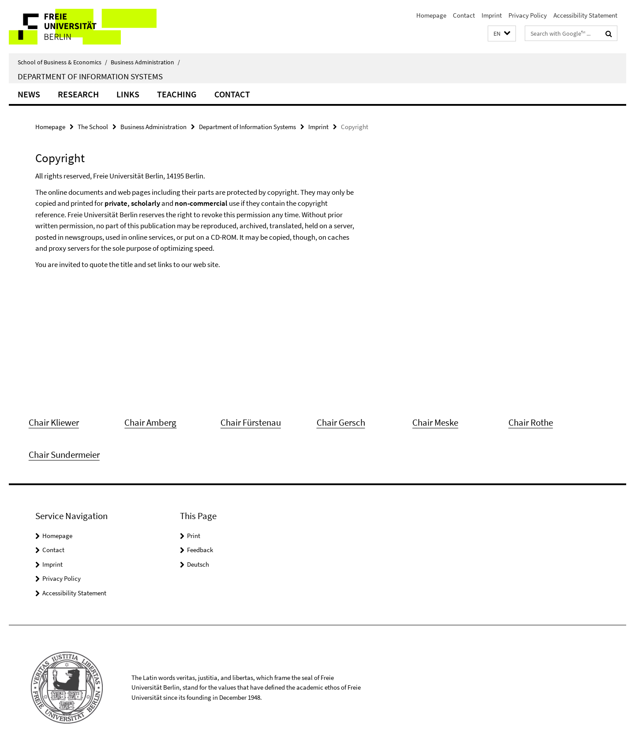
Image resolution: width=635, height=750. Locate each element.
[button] (502, 34)
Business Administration (145, 62)
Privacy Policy (527, 15)
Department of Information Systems (90, 76)
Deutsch (198, 564)
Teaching (177, 94)
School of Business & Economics (62, 62)
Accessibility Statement (585, 15)
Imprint (492, 15)
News (29, 94)
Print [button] (193, 535)
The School (93, 127)
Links (127, 94)
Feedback (200, 550)
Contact (464, 15)
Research (78, 94)
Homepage (431, 15)
